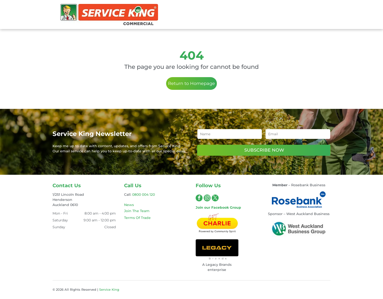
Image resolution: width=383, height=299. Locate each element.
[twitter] (215, 199)
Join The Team (136, 211)
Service (105, 289)
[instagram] (207, 199)
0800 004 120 (143, 194)
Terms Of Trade (137, 218)
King (115, 289)
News (129, 205)
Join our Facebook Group (218, 207)
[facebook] (199, 199)
